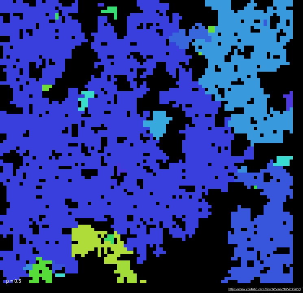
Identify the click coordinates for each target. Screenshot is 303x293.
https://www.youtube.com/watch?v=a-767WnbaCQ (264, 289)
